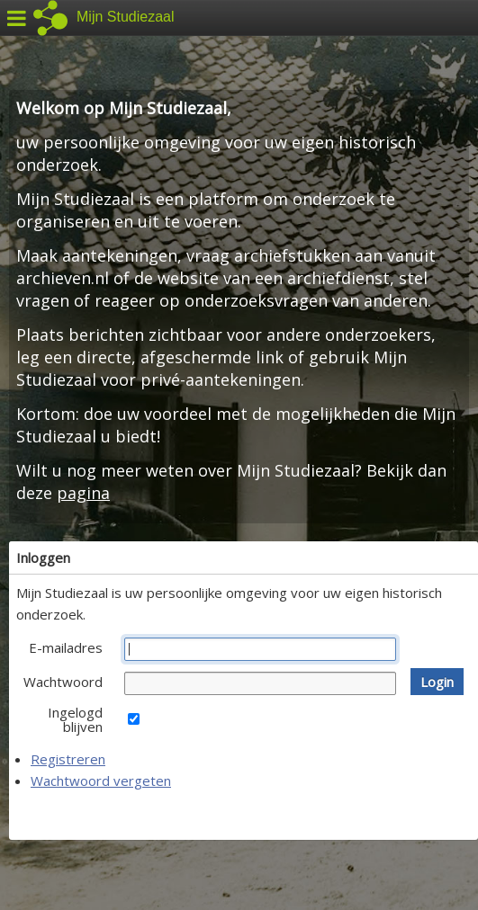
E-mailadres (66, 647)
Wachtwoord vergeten (101, 781)
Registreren (68, 759)
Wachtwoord (63, 682)
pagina (83, 493)
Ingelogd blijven (75, 719)
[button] (437, 681)
